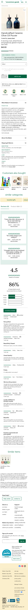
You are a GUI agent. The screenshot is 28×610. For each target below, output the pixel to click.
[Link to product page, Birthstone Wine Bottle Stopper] (5, 181)
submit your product (7, 527)
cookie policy (17, 581)
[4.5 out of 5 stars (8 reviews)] (7, 50)
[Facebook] (19, 566)
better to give (6, 509)
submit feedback (19, 525)
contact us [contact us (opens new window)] (17, 498)
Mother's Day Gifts (6, 573)
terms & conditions (18, 573)
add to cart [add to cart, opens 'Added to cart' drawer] (17, 76)
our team (4, 512)
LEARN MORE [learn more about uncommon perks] (16, 558)
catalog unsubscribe (20, 522)
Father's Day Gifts (6, 571)
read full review (14, 226)
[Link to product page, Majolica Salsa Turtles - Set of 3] (17, 181)
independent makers (7, 525)
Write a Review (10, 310)
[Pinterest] (22, 566)
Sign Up (22, 541)
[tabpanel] (14, 329)
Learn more (19, 59)
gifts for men (20, 485)
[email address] (10, 541)
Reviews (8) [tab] (5, 206)
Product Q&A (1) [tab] (16, 206)
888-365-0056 (5, 606)
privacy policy (17, 578)
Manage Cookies (18, 584)
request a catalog (19, 520)
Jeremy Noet (11, 38)
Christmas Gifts (5, 578)
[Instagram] (25, 566)
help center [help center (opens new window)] (7, 498)
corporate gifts (18, 515)
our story (4, 507)
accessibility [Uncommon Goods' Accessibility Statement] (18, 527)
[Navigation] (2, 1)
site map (16, 571)
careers (4, 514)
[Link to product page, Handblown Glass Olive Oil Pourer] (5, 460)
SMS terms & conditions (20, 576)
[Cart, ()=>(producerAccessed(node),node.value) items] (26, 2)
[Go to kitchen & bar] (5, 5)
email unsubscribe (19, 517)
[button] (22, 2)
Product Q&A (12, 166)
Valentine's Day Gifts (7, 576)
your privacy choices (19, 587)
